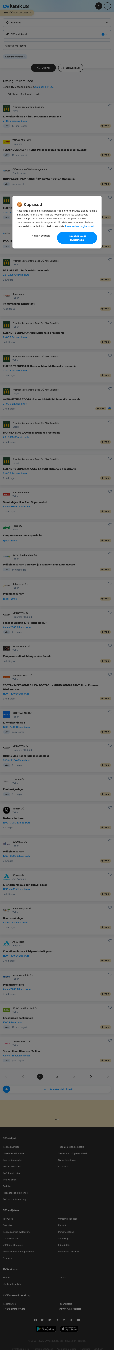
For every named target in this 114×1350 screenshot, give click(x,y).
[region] (57, 222)
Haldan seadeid (41, 235)
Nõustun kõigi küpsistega (77, 238)
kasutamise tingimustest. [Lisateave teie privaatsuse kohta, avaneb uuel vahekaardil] (80, 226)
